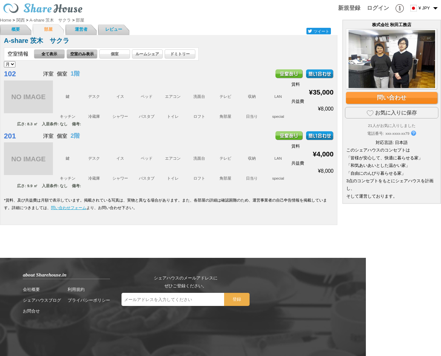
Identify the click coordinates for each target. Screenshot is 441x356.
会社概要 (31, 289)
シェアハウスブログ (42, 300)
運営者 (81, 29)
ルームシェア (147, 54)
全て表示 (49, 54)
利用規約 (76, 289)
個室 (115, 54)
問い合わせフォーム (68, 207)
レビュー (113, 29)
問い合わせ (391, 97)
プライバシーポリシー (89, 300)
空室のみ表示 (82, 54)
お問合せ (31, 311)
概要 (15, 29)
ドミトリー (180, 54)
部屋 (48, 29)
